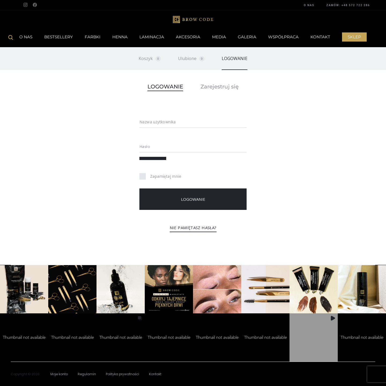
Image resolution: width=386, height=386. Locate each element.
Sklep (354, 36)
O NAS (309, 5)
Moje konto (59, 374)
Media (219, 36)
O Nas (25, 36)
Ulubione (191, 58)
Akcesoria (188, 36)
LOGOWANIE (234, 58)
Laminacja (151, 36)
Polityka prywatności (122, 374)
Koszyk (150, 58)
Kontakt (320, 36)
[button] (24, 289)
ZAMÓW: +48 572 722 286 (348, 5)
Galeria (247, 36)
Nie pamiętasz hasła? (193, 227)
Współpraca (283, 36)
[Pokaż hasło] (152, 158)
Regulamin (87, 374)
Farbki (93, 36)
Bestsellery (58, 36)
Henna (120, 36)
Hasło (144, 147)
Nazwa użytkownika (157, 122)
